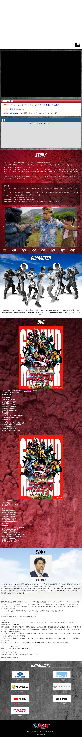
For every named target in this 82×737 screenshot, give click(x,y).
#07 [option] (65, 250)
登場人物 (35, 731)
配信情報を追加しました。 (17, 109)
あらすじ (29, 731)
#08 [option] (75, 250)
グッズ (54, 731)
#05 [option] (46, 250)
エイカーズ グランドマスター (41, 123)
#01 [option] (7, 250)
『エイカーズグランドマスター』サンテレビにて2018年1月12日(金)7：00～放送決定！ (35, 105)
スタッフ (41, 731)
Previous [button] (4, 227)
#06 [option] (55, 250)
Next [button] (78, 227)
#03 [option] (26, 250)
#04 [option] (36, 250)
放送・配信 (47, 731)
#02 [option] (17, 250)
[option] (41, 194)
